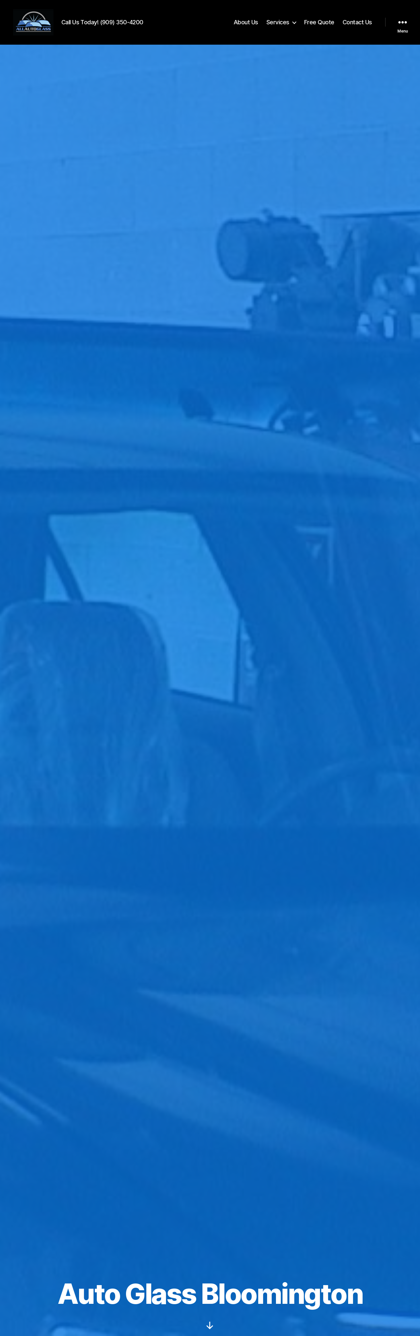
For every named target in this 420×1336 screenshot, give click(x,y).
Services (277, 23)
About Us (246, 23)
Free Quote (319, 23)
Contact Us (357, 23)
